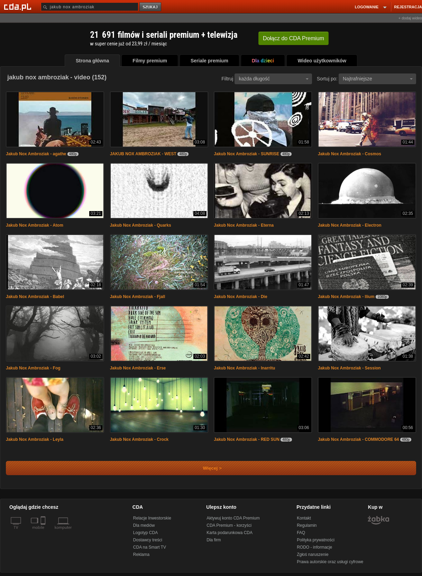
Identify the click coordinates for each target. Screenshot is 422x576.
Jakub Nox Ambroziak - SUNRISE (246, 153)
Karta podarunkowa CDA (230, 532)
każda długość (274, 78)
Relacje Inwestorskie (152, 518)
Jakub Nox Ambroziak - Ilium (346, 296)
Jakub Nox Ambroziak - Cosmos (349, 153)
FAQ (301, 532)
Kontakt (304, 518)
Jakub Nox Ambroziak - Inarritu (244, 368)
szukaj (150, 7)
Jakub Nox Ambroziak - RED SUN (246, 439)
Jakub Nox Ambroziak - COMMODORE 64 (358, 439)
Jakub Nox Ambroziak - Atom (34, 225)
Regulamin (306, 525)
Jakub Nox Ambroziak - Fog (33, 368)
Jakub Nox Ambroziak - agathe (36, 153)
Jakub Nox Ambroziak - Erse (138, 368)
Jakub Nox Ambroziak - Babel (35, 296)
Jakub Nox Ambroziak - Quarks (140, 225)
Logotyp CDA (145, 532)
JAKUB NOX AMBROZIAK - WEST (143, 153)
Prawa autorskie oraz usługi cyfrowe (330, 561)
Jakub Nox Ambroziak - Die (240, 296)
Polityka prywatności (315, 540)
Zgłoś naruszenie (312, 554)
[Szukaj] (89, 6)
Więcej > (206, 468)
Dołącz (293, 38)
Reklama (141, 554)
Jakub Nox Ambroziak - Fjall (137, 296)
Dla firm (214, 540)
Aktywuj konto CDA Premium (233, 518)
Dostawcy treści (147, 540)
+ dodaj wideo (410, 18)
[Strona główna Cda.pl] (18, 6)
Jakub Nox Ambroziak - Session (349, 368)
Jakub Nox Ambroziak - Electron (350, 225)
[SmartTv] (44, 531)
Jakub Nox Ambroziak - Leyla (34, 439)
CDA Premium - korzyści (229, 525)
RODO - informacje (314, 547)
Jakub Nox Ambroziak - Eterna (244, 225)
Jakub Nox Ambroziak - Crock (139, 439)
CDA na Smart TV (149, 547)
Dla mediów (144, 525)
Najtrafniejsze (378, 78)
